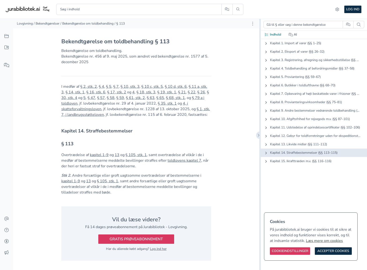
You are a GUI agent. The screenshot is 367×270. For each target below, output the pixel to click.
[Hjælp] (6, 230)
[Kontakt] (6, 219)
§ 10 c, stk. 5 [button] (152, 86)
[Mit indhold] (6, 47)
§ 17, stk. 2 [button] (116, 92)
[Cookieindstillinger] (290, 251)
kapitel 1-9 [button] (99, 154)
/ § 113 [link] (119, 23)
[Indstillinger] (337, 9)
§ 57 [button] (101, 97)
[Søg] (237, 9)
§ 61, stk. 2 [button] (135, 97)
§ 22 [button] (191, 92)
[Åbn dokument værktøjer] (252, 23)
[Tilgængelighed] (6, 241)
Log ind (353, 9)
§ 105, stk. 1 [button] (136, 154)
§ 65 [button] (160, 97)
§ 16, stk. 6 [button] (95, 92)
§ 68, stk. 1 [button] (175, 97)
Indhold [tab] (272, 34)
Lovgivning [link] (25, 23)
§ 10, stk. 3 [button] (130, 86)
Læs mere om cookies (324, 240)
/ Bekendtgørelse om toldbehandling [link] (87, 23)
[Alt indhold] (6, 36)
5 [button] (84, 97)
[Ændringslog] (6, 252)
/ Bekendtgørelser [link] (46, 23)
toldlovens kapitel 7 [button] (184, 160)
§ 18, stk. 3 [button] (145, 92)
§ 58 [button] (110, 97)
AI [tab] (293, 34)
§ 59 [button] (120, 97)
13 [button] (117, 154)
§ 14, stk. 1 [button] (75, 92)
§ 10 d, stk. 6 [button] (176, 86)
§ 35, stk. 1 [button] (167, 103)
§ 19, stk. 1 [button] (166, 92)
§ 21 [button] (182, 92)
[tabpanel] (314, 106)
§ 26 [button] (201, 92)
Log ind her (158, 249)
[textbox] (136, 131)
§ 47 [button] (91, 97)
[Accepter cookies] (333, 251)
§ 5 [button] (108, 86)
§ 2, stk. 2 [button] (88, 86)
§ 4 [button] (101, 86)
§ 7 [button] (116, 86)
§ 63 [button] (150, 97)
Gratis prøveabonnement (136, 239)
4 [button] (133, 92)
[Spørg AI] (226, 9)
